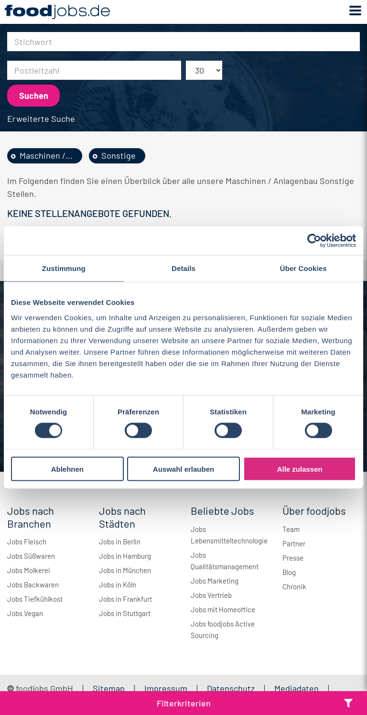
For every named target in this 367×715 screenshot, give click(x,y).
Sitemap (109, 688)
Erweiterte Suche (41, 118)
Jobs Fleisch (26, 541)
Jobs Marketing (214, 580)
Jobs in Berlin (119, 541)
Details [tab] (183, 268)
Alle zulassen (300, 469)
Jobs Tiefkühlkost (35, 599)
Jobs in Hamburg (125, 556)
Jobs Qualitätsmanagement (225, 561)
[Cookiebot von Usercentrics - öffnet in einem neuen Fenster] (314, 241)
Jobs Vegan (25, 613)
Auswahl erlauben (183, 469)
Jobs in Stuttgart (125, 613)
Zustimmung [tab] (64, 268)
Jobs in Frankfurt (125, 599)
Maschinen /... (46, 155)
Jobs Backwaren (33, 584)
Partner (293, 543)
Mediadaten (296, 688)
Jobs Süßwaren (31, 556)
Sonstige (118, 155)
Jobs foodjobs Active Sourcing (223, 629)
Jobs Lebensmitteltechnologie (229, 535)
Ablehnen (67, 469)
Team (291, 529)
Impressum (165, 688)
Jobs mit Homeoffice (223, 609)
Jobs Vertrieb (211, 595)
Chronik (294, 586)
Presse (292, 557)
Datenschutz (232, 688)
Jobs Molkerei (28, 570)
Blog (289, 572)
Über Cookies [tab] (303, 268)
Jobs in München (125, 570)
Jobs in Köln (117, 584)
